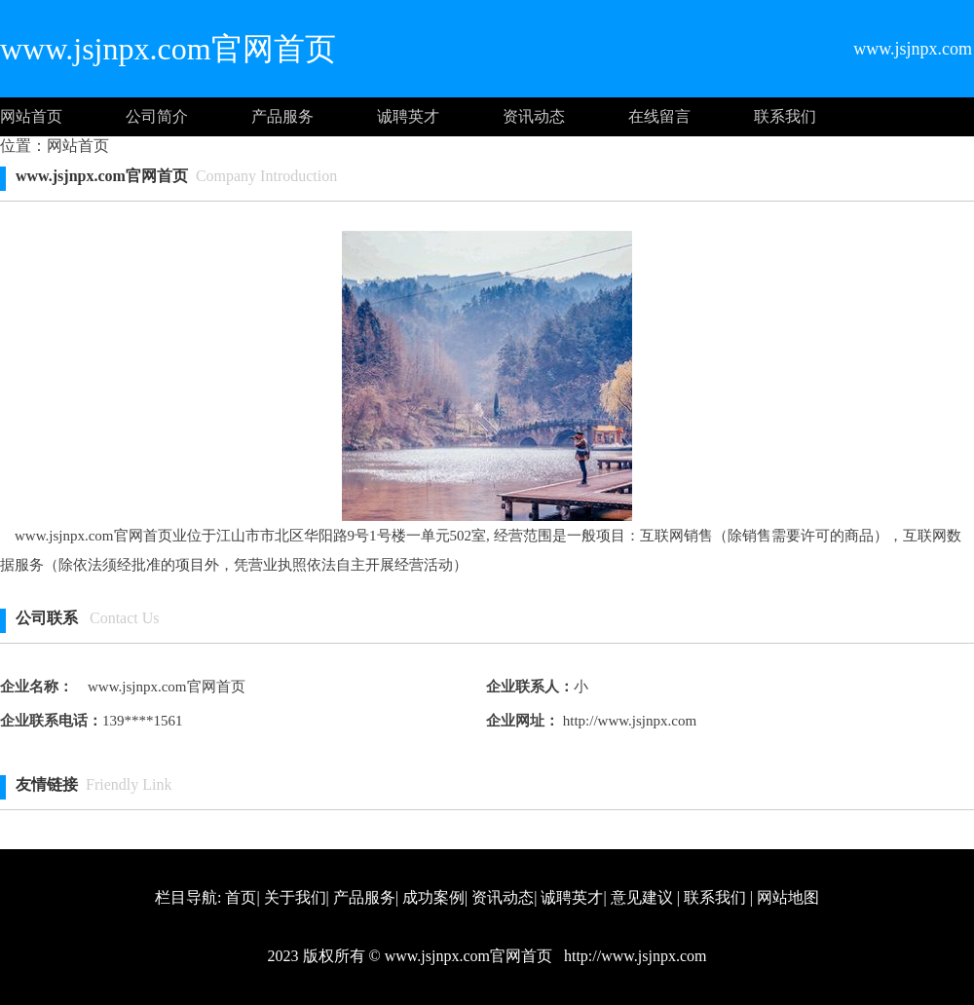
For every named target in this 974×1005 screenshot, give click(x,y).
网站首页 (31, 116)
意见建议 (642, 897)
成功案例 (433, 897)
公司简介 (157, 116)
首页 (240, 897)
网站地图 (788, 897)
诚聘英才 (408, 116)
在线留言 (659, 116)
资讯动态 (534, 116)
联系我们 (785, 116)
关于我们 (295, 897)
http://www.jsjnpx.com (627, 720)
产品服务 (282, 116)
